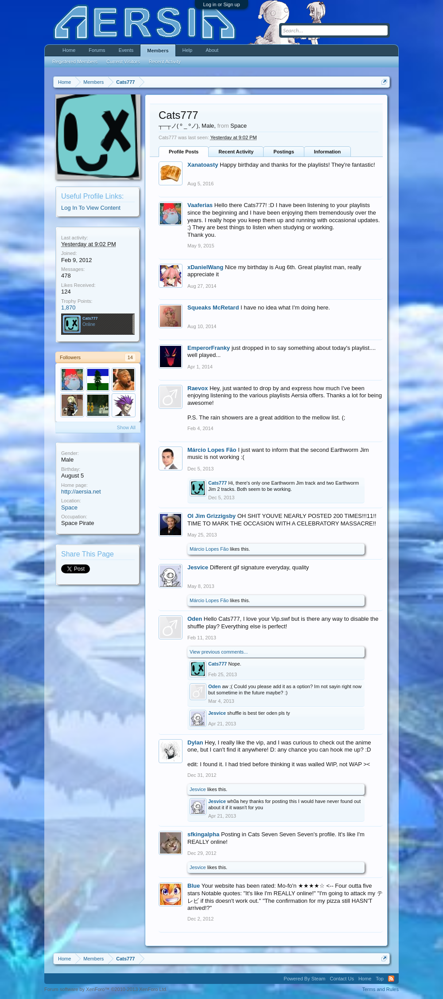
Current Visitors (123, 61)
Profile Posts (183, 151)
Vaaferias (200, 205)
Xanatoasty (202, 164)
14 (130, 357)
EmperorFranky (208, 348)
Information (327, 151)
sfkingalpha (203, 834)
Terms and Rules (380, 989)
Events (126, 50)
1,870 (68, 307)
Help (188, 50)
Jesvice (197, 567)
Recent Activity (235, 151)
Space (69, 507)
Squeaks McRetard (213, 307)
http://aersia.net (81, 491)
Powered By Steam (304, 978)
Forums (97, 50)
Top (380, 978)
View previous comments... (219, 651)
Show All (126, 427)
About (212, 50)
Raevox (197, 388)
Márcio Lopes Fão (212, 450)
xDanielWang (205, 267)
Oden (194, 618)
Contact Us (342, 978)
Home (68, 50)
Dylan (195, 742)
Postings (283, 151)
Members (157, 50)
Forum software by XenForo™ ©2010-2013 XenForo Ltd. (105, 989)
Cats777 (90, 318)
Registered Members (74, 61)
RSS (391, 978)
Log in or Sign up (221, 4)
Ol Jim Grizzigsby (211, 516)
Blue (193, 885)
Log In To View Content (90, 207)
